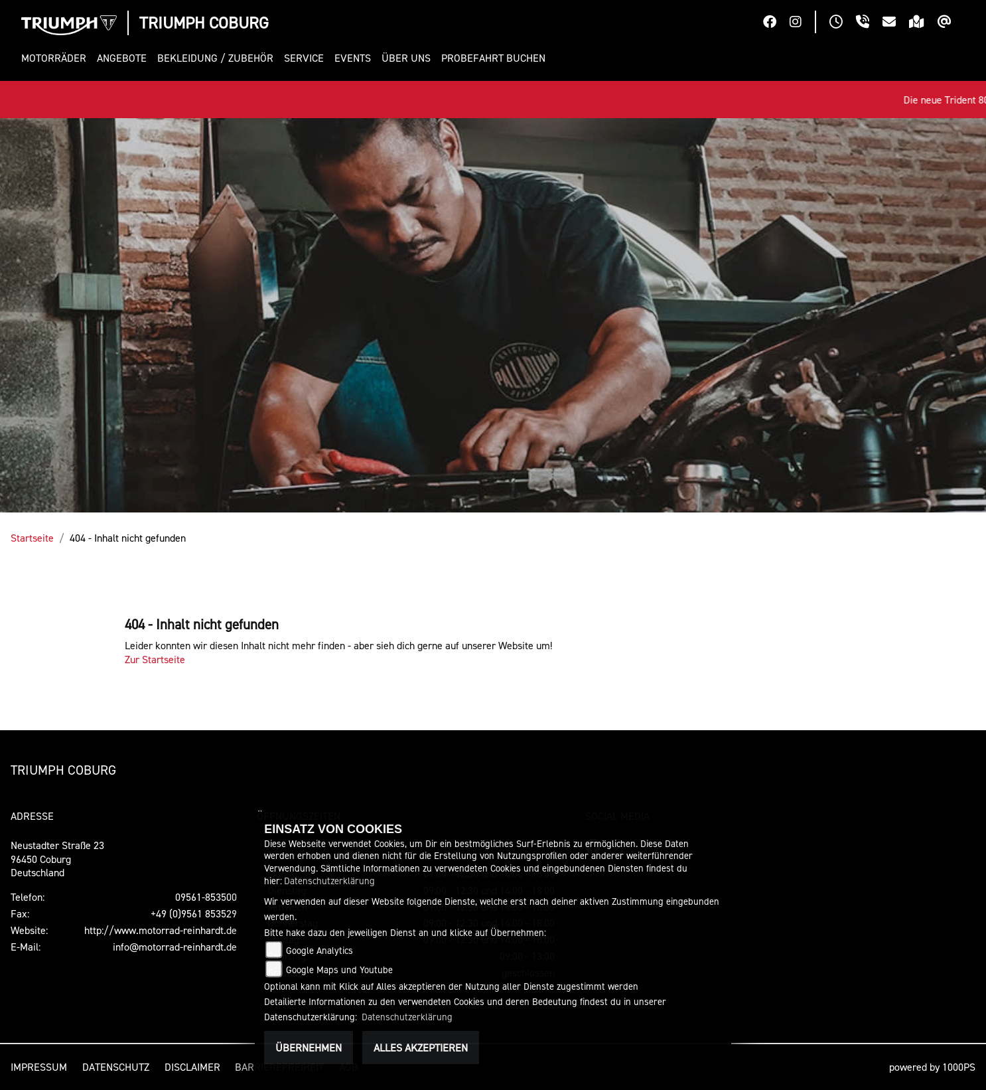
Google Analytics (319, 950)
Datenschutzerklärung (329, 880)
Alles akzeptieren (421, 1047)
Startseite (32, 537)
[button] (56, 58)
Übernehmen (308, 1047)
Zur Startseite (155, 659)
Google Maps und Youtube (339, 969)
